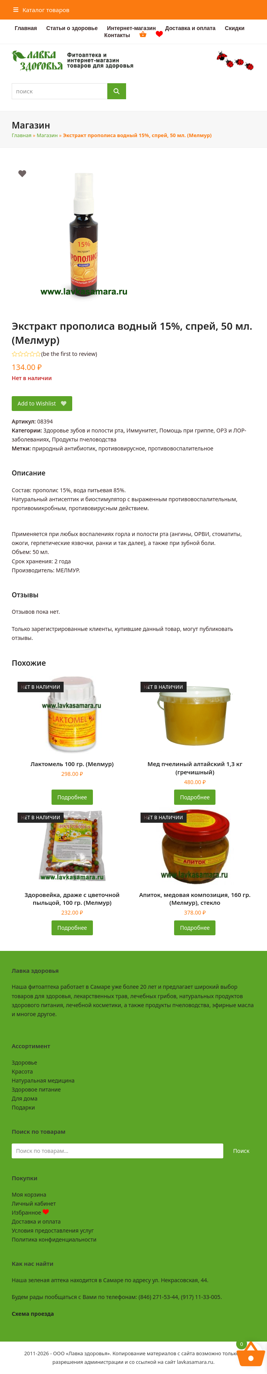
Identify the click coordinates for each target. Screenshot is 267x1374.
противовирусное (121, 448)
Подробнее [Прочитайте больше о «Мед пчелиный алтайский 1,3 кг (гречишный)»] (195, 797)
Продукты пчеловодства (84, 439)
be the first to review (69, 354)
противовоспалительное (180, 448)
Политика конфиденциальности (54, 1239)
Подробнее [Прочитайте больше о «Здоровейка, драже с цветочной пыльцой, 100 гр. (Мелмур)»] (72, 927)
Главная (22, 135)
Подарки (23, 1107)
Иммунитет (141, 430)
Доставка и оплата (36, 1221)
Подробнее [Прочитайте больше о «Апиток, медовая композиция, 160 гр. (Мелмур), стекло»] (195, 927)
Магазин (47, 135)
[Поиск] (116, 91)
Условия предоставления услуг (53, 1230)
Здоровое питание (36, 1089)
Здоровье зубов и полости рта (83, 430)
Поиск (241, 1150)
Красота (22, 1071)
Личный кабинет (34, 1203)
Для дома (24, 1098)
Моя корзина (29, 1194)
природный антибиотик (64, 448)
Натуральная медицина (43, 1080)
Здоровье (24, 1062)
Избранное (30, 1212)
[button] (41, 10)
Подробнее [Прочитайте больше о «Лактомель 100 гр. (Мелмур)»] (72, 797)
